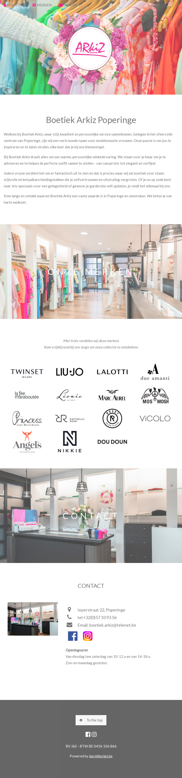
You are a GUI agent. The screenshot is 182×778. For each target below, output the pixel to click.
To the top (91, 720)
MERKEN (42, 5)
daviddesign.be (101, 756)
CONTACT (70, 5)
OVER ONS (14, 5)
